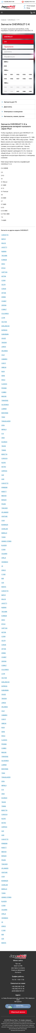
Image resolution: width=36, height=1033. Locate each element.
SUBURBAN (5, 334)
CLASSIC (4, 384)
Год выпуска (8, 47)
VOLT (3, 355)
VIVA (3, 520)
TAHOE (3, 446)
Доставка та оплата (18, 968)
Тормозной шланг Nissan (12, 1027)
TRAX (3, 417)
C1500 (3, 574)
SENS (3, 376)
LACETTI (4, 247)
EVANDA (4, 260)
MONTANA (4, 413)
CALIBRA (4, 554)
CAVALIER (4, 529)
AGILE (3, 380)
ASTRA (3, 276)
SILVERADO (5, 405)
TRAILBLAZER (5, 421)
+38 (9, 2)
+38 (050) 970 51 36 (18, 989)
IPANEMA (4, 487)
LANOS (3, 347)
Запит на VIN (18, 966)
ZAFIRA (3, 305)
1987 (17, 91)
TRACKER (4, 508)
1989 (30, 91)
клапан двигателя (25, 1021)
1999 (30, 79)
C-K (5, 42)
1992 (17, 74)
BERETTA (4, 454)
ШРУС (31, 1021)
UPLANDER (4, 512)
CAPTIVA (4, 272)
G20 (2, 475)
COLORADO (5, 313)
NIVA (3, 371)
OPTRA (3, 293)
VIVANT (3, 301)
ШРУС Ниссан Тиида (22, 1028)
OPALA (3, 558)
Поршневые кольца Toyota (25, 1027)
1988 (24, 91)
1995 (5, 79)
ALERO (3, 462)
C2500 (3, 280)
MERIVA (3, 496)
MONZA (3, 500)
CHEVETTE (4, 483)
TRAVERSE (4, 400)
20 (2, 566)
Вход (28, 8)
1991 (11, 74)
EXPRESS (4, 330)
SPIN (3, 425)
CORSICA (4, 458)
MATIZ (3, 239)
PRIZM (3, 504)
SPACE (3, 570)
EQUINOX (4, 442)
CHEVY (3, 363)
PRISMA (4, 388)
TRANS (3, 450)
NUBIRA (3, 251)
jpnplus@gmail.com (18, 991)
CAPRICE (4, 471)
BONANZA (4, 525)
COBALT (4, 309)
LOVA (3, 318)
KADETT (4, 491)
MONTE (3, 587)
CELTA (3, 284)
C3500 (3, 549)
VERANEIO (4, 562)
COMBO (3, 392)
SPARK (3, 297)
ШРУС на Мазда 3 (9, 1025)
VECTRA (4, 322)
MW (2, 578)
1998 (24, 79)
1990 (5, 74)
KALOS (3, 243)
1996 (11, 79)
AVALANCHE (5, 326)
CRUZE (3, 338)
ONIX (3, 438)
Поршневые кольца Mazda (20, 1023)
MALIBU (3, 396)
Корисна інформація (18, 970)
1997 (17, 79)
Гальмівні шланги (7, 1021)
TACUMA (4, 255)
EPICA (3, 268)
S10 (2, 434)
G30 (2, 583)
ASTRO (3, 467)
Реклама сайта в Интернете (17, 1030)
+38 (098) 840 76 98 (18, 986)
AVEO (3, 264)
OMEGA (3, 367)
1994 (30, 74)
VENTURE (4, 516)
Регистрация (31, 6)
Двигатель (8, 52)
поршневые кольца (16, 1021)
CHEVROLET (12, 20)
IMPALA (3, 429)
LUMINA (4, 409)
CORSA (3, 289)
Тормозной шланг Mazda (19, 1025)
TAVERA (4, 342)
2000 (5, 66)
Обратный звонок (18, 1012)
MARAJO (4, 533)
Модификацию (9, 57)
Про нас (18, 964)
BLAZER (4, 545)
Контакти (18, 972)
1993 (24, 74)
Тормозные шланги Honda (7, 1023)
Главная (3, 20)
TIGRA (3, 537)
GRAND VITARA (6, 541)
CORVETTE (4, 235)
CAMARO (4, 359)
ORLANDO (4, 351)
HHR (2, 479)
